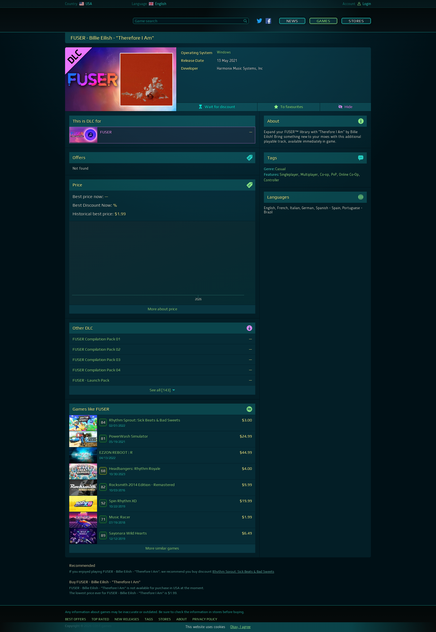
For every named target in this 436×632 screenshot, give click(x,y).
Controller (271, 180)
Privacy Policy (204, 619)
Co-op (324, 175)
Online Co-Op (349, 175)
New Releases (127, 619)
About (181, 619)
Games (323, 21)
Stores (356, 21)
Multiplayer (309, 175)
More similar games (162, 548)
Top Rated (100, 619)
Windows (224, 52)
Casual (280, 169)
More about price (162, 309)
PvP (334, 175)
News (292, 21)
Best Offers (75, 619)
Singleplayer (289, 175)
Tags (149, 619)
